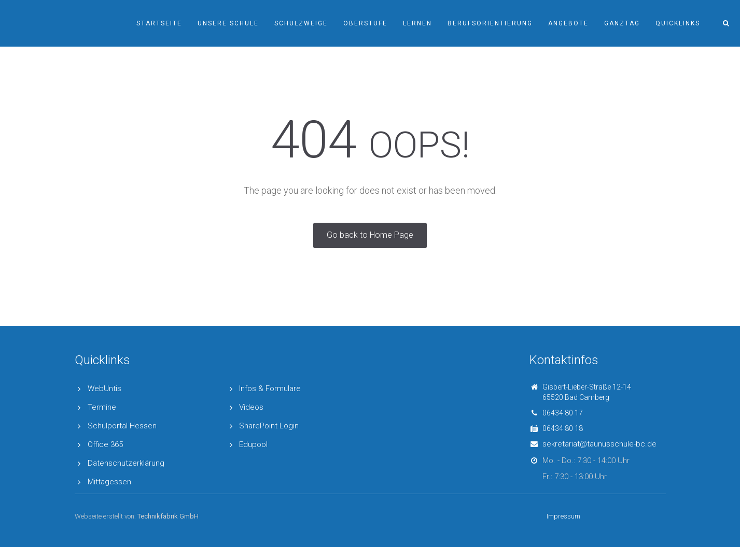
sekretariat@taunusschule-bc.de (599, 444)
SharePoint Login (269, 425)
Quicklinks (677, 23)
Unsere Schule (228, 23)
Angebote (568, 23)
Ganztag (622, 23)
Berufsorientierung (490, 23)
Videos (251, 407)
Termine (102, 407)
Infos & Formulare (270, 388)
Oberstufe (365, 23)
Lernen (417, 23)
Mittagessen (109, 481)
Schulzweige (301, 23)
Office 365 (105, 444)
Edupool (253, 444)
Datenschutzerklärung (126, 463)
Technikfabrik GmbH (168, 516)
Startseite (159, 23)
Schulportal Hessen (122, 425)
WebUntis (104, 388)
